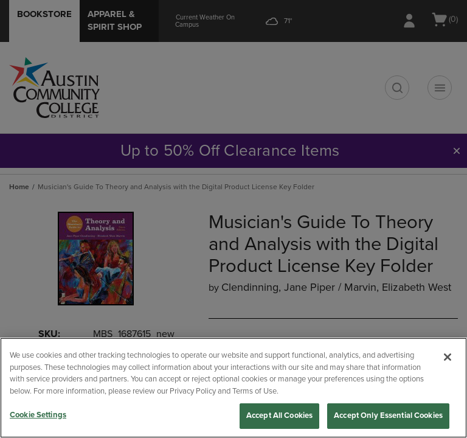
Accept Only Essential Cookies (388, 415)
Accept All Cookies (279, 415)
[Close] (447, 357)
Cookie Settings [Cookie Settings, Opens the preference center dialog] (38, 415)
